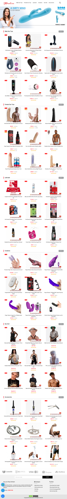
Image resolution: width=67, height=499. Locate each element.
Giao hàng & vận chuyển (54, 485)
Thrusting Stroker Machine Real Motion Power (33, 95)
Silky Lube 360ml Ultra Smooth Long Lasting (33, 196)
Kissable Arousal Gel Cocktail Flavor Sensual (13, 242)
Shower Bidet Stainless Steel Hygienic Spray (33, 438)
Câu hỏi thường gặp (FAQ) (55, 489)
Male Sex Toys (9, 31)
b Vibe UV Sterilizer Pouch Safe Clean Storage (53, 461)
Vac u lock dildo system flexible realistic (33, 146)
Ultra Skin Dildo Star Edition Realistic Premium (13, 123)
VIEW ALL (61, 31)
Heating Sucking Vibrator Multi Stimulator (33, 123)
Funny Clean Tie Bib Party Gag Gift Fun (33, 242)
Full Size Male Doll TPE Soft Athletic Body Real (13, 388)
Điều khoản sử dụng (38, 485)
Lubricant (7, 177)
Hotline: (9, 490)
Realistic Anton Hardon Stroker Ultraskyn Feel (54, 146)
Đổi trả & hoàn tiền (53, 491)
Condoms (7, 251)
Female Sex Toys (9, 104)
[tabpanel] (33, 16)
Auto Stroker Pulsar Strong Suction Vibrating (33, 73)
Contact (36, 491)
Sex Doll (7, 324)
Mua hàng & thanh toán (54, 487)
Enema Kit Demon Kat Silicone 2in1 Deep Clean (13, 416)
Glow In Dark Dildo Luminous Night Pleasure (33, 168)
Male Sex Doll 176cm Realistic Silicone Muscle (53, 342)
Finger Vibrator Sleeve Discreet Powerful (33, 269)
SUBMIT (47, 477)
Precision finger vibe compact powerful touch (13, 269)
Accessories (8, 397)
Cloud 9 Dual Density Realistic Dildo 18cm (13, 168)
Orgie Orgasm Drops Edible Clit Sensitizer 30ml (13, 146)
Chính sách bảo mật (39, 487)
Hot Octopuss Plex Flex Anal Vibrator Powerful (53, 50)
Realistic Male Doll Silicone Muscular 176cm (13, 365)
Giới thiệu (36, 489)
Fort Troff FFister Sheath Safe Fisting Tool (53, 438)
